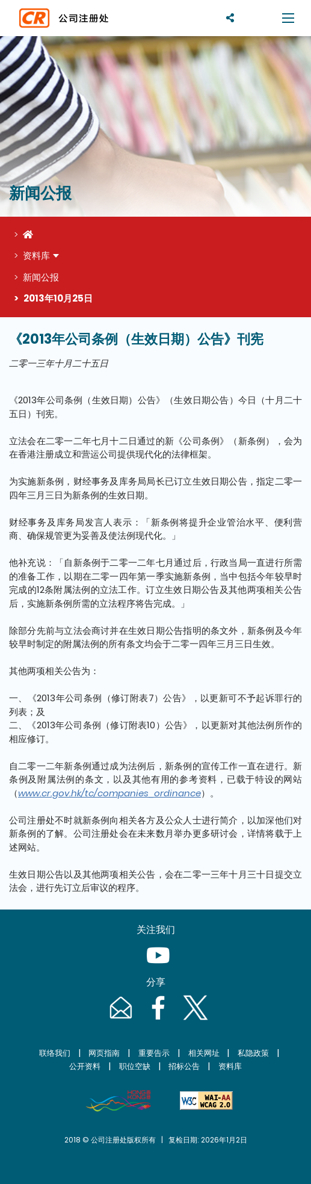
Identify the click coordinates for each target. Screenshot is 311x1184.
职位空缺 (134, 1066)
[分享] (230, 17)
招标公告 (184, 1066)
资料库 (36, 255)
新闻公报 (41, 277)
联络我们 (54, 1053)
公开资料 (84, 1066)
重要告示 (154, 1053)
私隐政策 (253, 1053)
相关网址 (204, 1053)
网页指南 (104, 1053)
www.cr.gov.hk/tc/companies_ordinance (109, 793)
